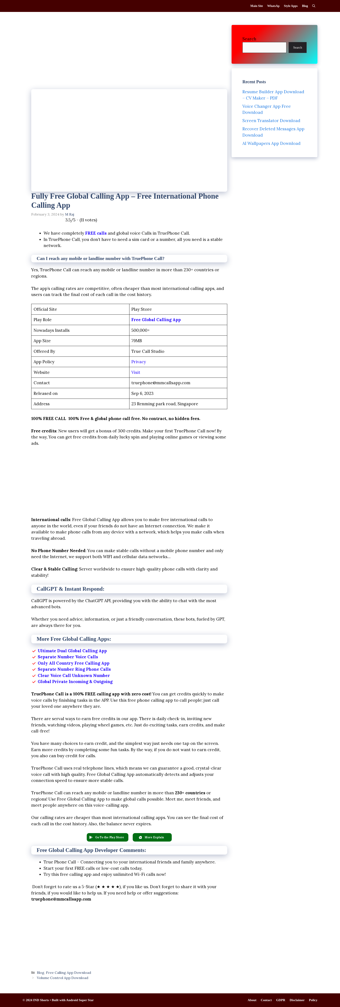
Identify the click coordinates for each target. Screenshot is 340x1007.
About (252, 1000)
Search (249, 38)
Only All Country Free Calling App (74, 663)
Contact (266, 1000)
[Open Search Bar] (313, 6)
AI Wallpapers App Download (271, 143)
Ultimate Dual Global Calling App (72, 650)
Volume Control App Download (62, 978)
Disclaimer (297, 1000)
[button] (107, 837)
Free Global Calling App (156, 319)
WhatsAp (273, 6)
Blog (305, 6)
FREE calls (96, 233)
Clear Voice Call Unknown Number (74, 675)
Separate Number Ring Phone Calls (74, 669)
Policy (313, 1000)
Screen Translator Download (271, 120)
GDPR (280, 1000)
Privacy (138, 361)
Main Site (256, 6)
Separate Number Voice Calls (68, 656)
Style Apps (291, 6)
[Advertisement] (129, 57)
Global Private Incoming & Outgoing (75, 681)
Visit (135, 372)
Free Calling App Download (68, 972)
